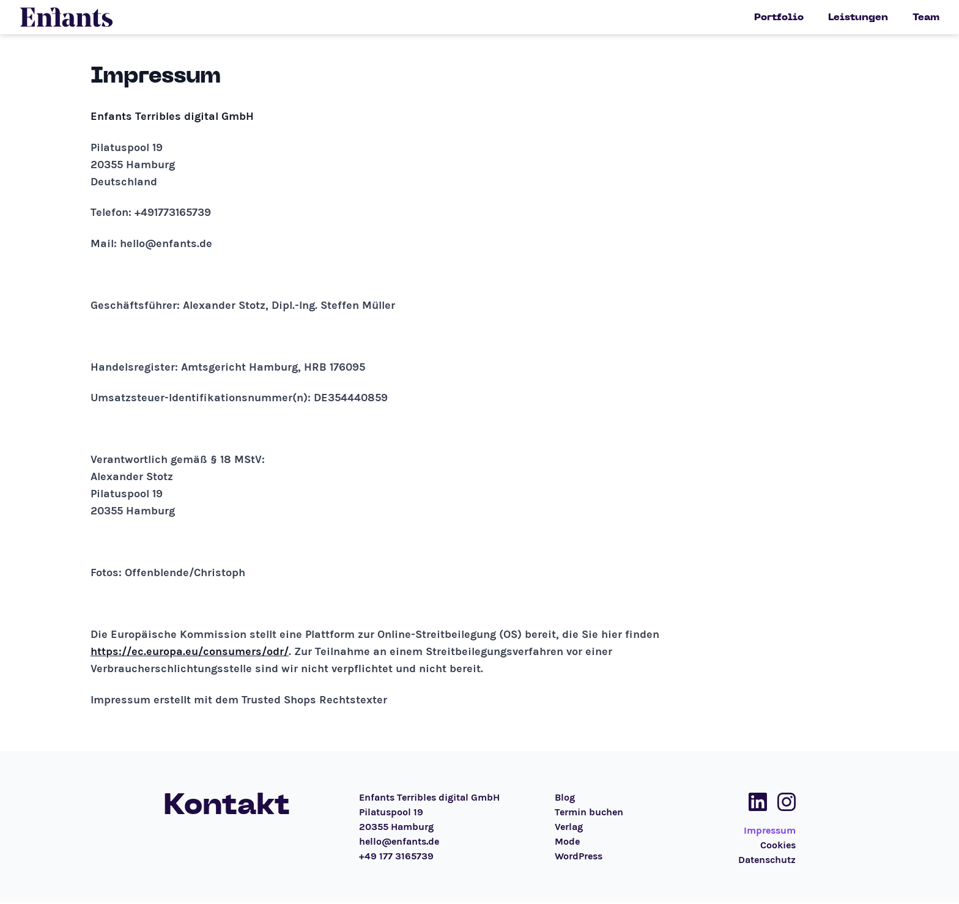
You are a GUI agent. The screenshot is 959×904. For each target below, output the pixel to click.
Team (926, 17)
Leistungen (858, 17)
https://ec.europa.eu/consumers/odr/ (190, 651)
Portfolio (779, 17)
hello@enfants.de (399, 841)
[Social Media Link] (754, 802)
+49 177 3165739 (396, 856)
